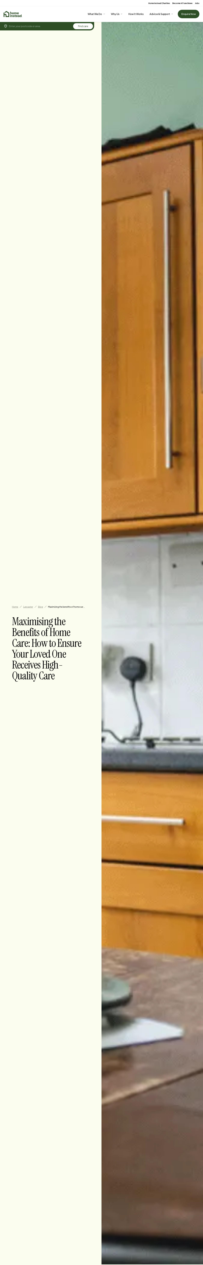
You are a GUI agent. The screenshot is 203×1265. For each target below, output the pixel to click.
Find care (83, 26)
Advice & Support (160, 14)
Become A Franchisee (182, 3)
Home (15, 606)
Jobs (197, 3)
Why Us (115, 14)
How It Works (136, 14)
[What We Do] (96, 14)
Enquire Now (188, 14)
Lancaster (28, 606)
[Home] (13, 14)
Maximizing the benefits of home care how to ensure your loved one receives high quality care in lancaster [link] (67, 606)
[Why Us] (117, 14)
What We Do (95, 14)
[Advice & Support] (161, 14)
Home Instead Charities (159, 3)
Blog (40, 606)
